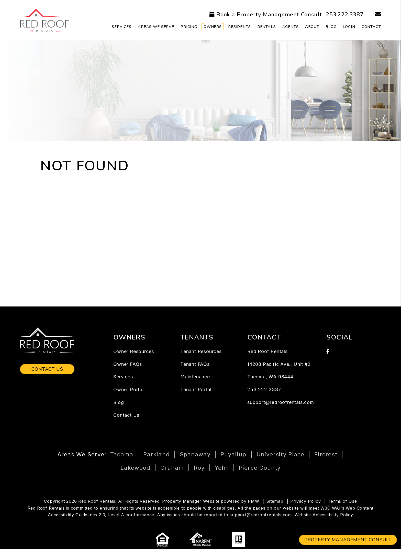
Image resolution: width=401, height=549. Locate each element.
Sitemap (274, 501)
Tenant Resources (201, 351)
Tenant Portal (195, 389)
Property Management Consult (348, 540)
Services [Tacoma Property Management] (121, 26)
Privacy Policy (305, 501)
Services (123, 376)
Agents (290, 26)
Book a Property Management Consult (269, 14)
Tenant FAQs (195, 364)
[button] (374, 14)
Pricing (189, 26)
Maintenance (195, 376)
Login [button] (349, 26)
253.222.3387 (345, 14)
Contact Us (47, 369)
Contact (371, 26)
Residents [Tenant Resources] (239, 26)
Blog (331, 26)
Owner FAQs (127, 364)
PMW (253, 501)
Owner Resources (133, 351)
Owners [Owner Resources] (213, 26)
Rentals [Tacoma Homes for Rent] (266, 26)
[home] (44, 20)
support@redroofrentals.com (280, 402)
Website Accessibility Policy (324, 514)
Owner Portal (128, 389)
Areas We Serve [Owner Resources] (156, 26)
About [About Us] (312, 26)
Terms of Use (342, 501)
